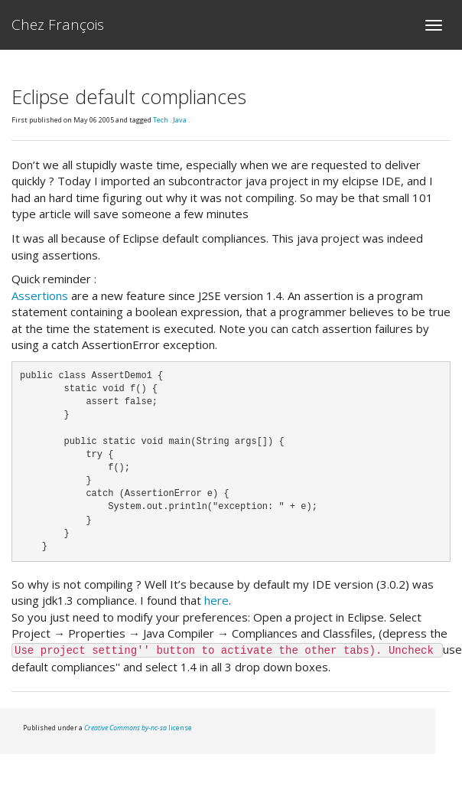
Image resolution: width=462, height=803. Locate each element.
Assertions (39, 295)
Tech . (163, 120)
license (138, 728)
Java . (181, 120)
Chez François (57, 24)
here (216, 600)
